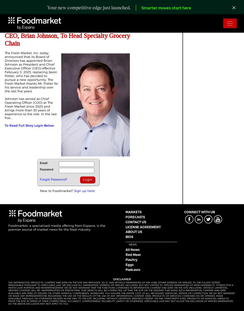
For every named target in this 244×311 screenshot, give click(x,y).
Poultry (131, 260)
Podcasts (133, 270)
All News (133, 250)
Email (43, 163)
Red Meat (133, 255)
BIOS (129, 237)
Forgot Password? (53, 179)
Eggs (130, 265)
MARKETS (134, 212)
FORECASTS (135, 217)
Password (46, 169)
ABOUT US (134, 232)
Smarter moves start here (166, 8)
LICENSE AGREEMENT (143, 227)
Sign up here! (84, 191)
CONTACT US (136, 222)
